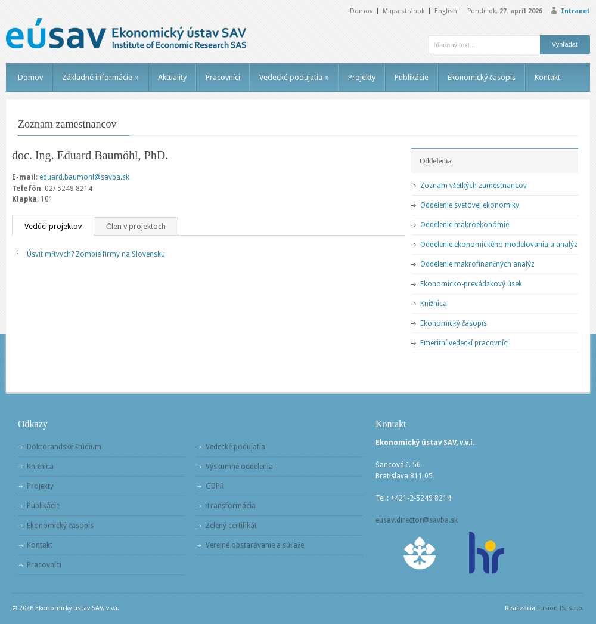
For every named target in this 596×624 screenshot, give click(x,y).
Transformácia (231, 506)
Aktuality (172, 77)
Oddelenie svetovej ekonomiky (469, 205)
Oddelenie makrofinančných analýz (477, 264)
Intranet (575, 11)
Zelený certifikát (231, 525)
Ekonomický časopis (482, 77)
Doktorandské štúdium (64, 447)
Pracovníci (223, 77)
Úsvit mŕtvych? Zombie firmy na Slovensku (96, 254)
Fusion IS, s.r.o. (560, 608)
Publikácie (412, 77)
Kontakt (547, 77)
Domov (361, 11)
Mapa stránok (403, 11)
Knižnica (433, 303)
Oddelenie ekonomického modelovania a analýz (499, 244)
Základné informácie (100, 77)
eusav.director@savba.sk (416, 520)
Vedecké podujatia (294, 77)
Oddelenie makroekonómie (464, 225)
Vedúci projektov (53, 226)
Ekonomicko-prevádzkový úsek (471, 284)
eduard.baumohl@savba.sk (84, 177)
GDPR (215, 486)
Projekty (361, 77)
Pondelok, (504, 11)
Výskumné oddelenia (239, 466)
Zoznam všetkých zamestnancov (473, 185)
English (445, 11)
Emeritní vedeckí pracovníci (464, 343)
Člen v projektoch (136, 226)
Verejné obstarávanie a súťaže (255, 545)
